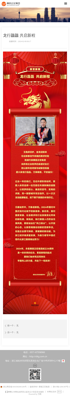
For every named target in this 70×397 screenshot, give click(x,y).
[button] (65, 4)
